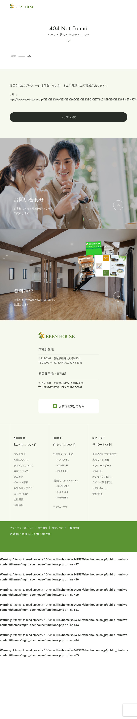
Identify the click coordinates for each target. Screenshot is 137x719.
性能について (21, 459)
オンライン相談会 (102, 476)
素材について (21, 471)
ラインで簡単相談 (102, 482)
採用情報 (18, 505)
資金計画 (97, 471)
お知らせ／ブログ (23, 488)
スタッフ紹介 (21, 493)
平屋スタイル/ (63, 454)
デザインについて (23, 465)
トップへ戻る (68, 117)
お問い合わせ (99, 488)
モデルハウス (60, 507)
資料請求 (97, 493)
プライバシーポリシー (22, 528)
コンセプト (20, 454)
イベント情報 (21, 482)
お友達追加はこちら (68, 406)
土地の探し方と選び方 (104, 454)
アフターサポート (102, 465)
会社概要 (18, 499)
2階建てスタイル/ (65, 480)
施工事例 (18, 476)
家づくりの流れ (100, 459)
